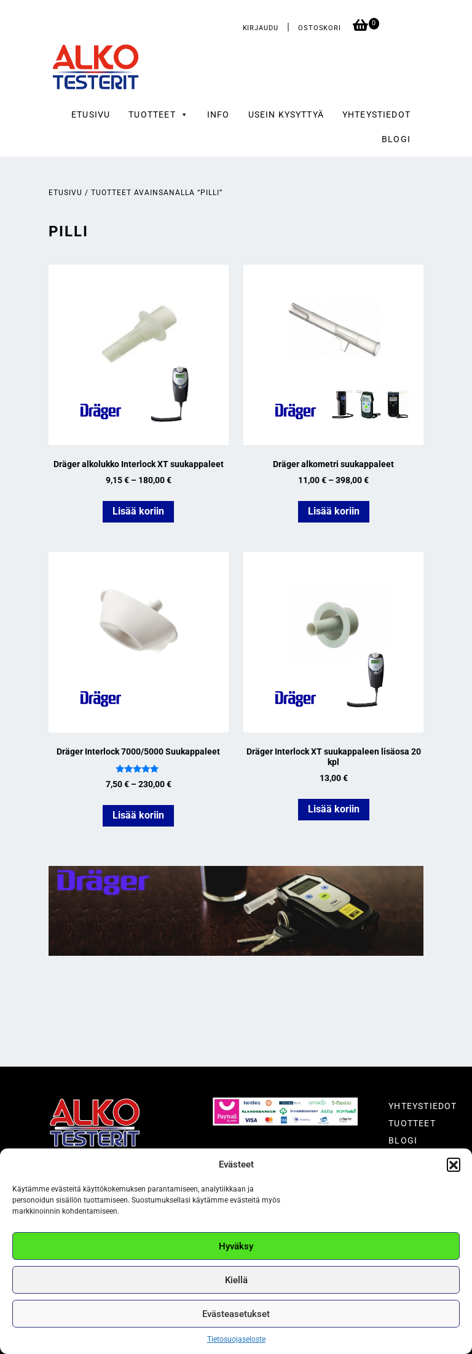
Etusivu (90, 114)
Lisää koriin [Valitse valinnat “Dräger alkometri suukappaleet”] (334, 511)
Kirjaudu (260, 28)
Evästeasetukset (236, 1314)
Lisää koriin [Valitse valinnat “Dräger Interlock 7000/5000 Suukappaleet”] (138, 815)
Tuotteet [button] (158, 114)
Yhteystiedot (376, 114)
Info (218, 114)
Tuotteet (411, 1123)
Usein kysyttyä (286, 114)
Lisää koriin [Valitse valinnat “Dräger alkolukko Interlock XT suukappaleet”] (138, 511)
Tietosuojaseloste (236, 1339)
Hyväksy (236, 1246)
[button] (453, 1164)
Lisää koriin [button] (334, 809)
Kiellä (236, 1280)
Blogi (396, 139)
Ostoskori (321, 28)
